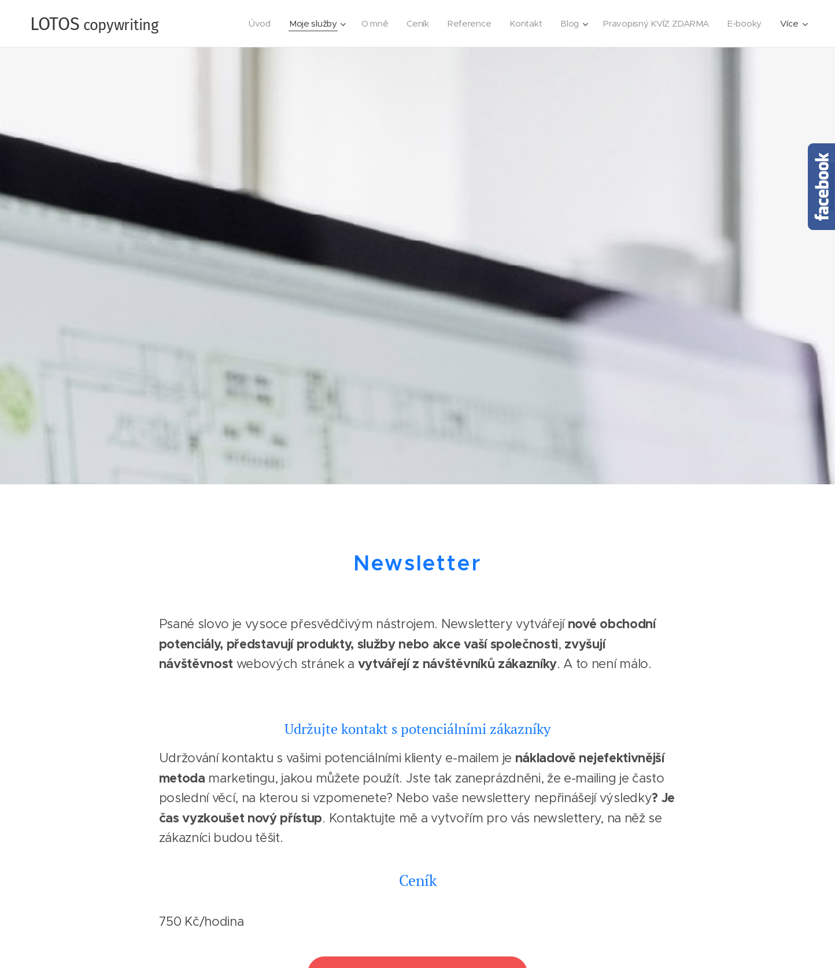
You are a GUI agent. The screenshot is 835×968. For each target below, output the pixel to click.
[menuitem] (251, 23)
